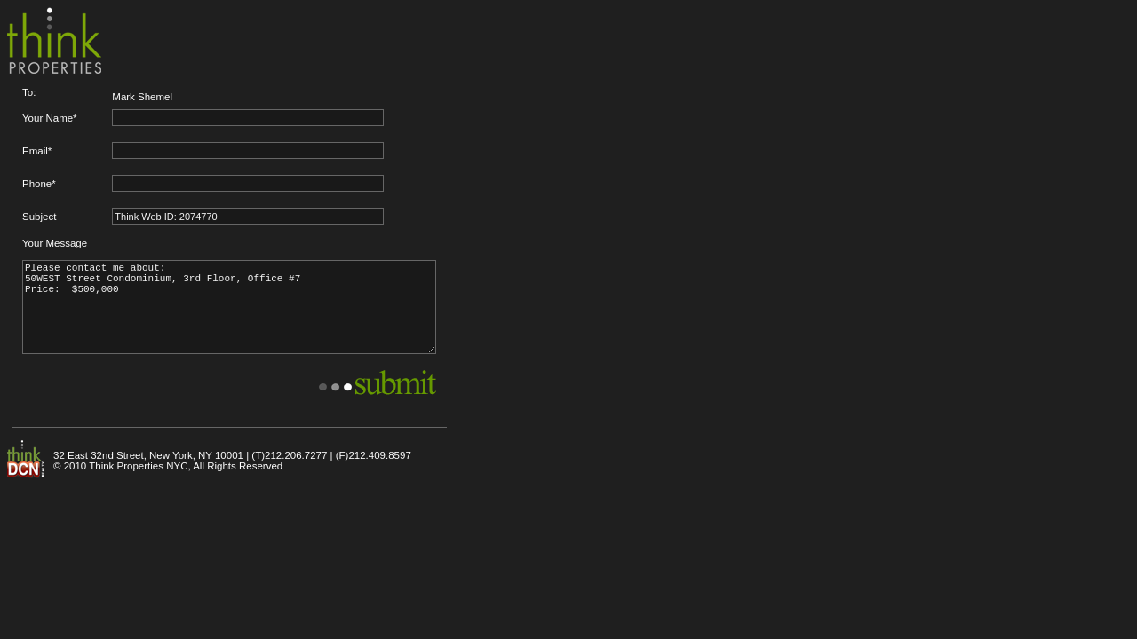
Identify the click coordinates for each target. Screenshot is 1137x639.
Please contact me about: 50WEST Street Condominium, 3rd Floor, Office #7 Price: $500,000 (229, 307)
